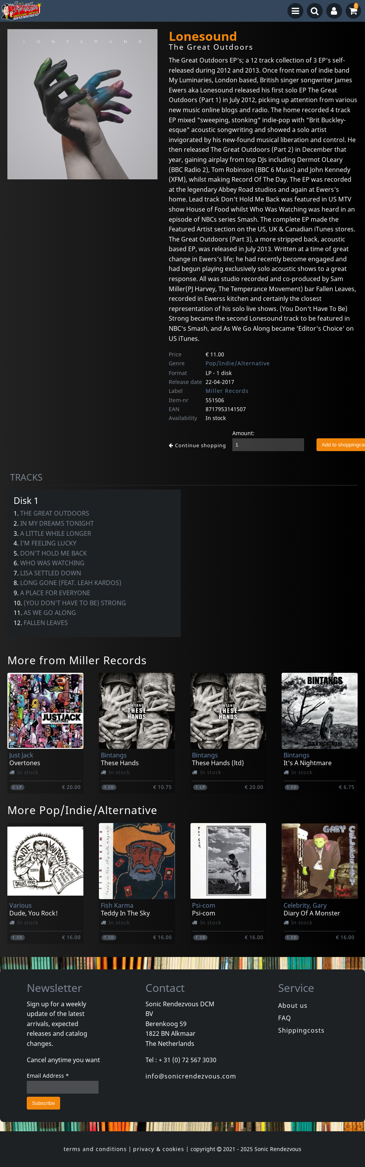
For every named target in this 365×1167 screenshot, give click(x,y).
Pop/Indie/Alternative (238, 363)
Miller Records (227, 390)
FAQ (284, 1018)
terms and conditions (95, 1149)
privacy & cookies (158, 1149)
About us (293, 1005)
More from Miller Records (77, 660)
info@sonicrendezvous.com (190, 1076)
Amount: (243, 433)
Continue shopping (197, 445)
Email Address (48, 1075)
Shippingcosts (301, 1030)
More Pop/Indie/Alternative (82, 809)
